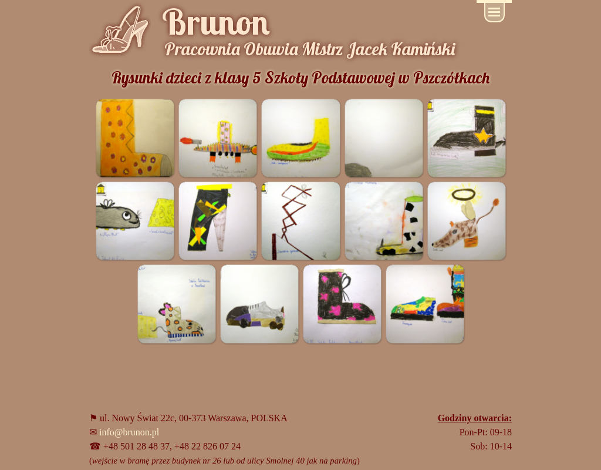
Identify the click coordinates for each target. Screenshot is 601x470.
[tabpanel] (250, 439)
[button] (134, 137)
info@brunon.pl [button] (129, 432)
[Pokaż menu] (494, 12)
